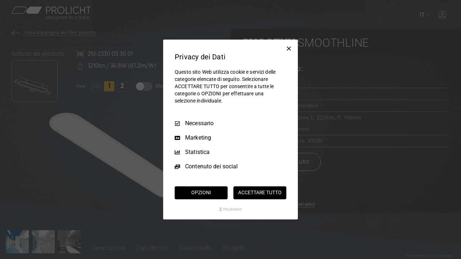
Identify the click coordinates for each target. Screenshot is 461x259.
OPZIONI (201, 192)
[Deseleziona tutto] (289, 49)
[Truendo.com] (230, 209)
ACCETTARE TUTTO (259, 192)
